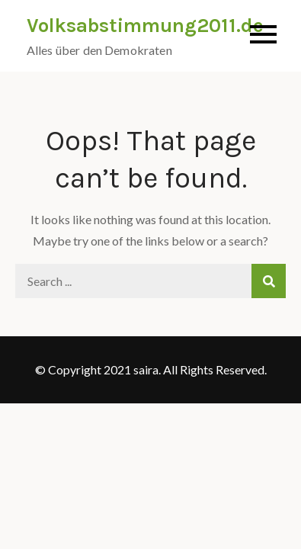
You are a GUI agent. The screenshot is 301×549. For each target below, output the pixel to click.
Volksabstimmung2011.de (145, 25)
